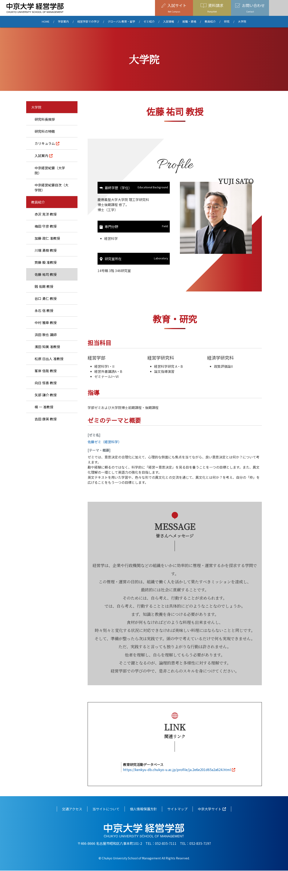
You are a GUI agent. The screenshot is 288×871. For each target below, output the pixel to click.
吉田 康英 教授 (46, 418)
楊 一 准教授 (44, 406)
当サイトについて (106, 809)
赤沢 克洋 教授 (46, 214)
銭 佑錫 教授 (44, 286)
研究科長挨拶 (45, 119)
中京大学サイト (209, 809)
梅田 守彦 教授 (46, 226)
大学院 (242, 22)
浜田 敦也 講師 (46, 334)
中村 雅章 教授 (46, 322)
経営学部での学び (88, 22)
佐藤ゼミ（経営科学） (104, 442)
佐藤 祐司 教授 (46, 274)
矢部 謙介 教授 (46, 394)
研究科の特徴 (45, 131)
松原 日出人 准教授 (49, 358)
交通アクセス (72, 809)
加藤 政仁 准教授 (47, 238)
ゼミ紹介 (149, 22)
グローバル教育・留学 (121, 22)
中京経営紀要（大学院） (50, 170)
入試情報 (168, 22)
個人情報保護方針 (143, 809)
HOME (45, 22)
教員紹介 (210, 22)
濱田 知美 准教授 (47, 346)
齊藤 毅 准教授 (46, 262)
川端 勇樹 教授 (46, 250)
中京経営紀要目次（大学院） (51, 187)
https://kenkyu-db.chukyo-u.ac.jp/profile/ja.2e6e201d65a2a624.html (177, 769)
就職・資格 (189, 22)
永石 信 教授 (44, 310)
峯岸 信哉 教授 (46, 370)
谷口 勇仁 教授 (46, 298)
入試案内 (41, 155)
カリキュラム (45, 143)
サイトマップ (177, 809)
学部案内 (63, 22)
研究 (227, 22)
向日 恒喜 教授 (46, 382)
